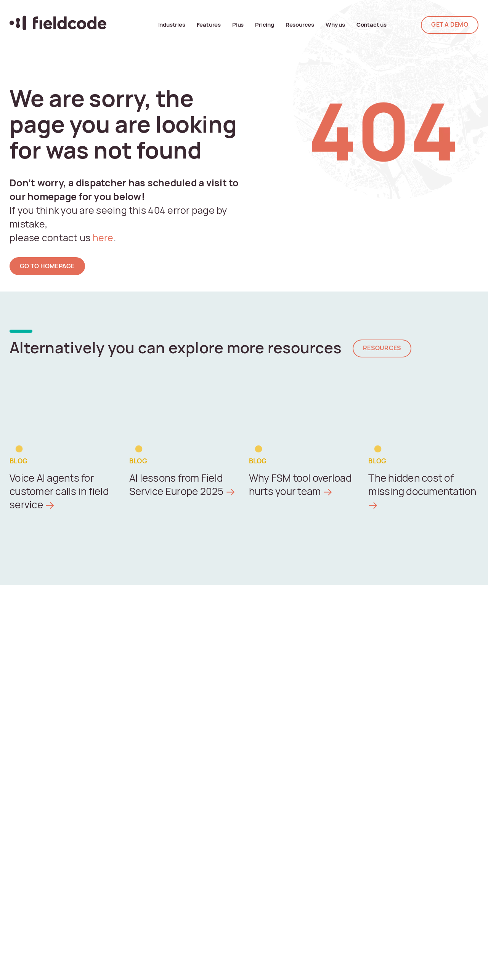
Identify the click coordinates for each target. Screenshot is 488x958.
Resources (300, 25)
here (101, 237)
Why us (335, 25)
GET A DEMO (449, 25)
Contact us (371, 25)
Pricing (264, 25)
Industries (171, 25)
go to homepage (47, 266)
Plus (238, 25)
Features (209, 25)
